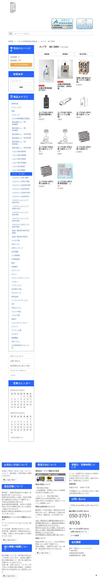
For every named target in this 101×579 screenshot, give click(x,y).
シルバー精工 (16, 311)
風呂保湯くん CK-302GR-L (19, 143)
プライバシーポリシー (21, 370)
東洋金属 (14, 297)
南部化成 (14, 103)
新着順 (65, 54)
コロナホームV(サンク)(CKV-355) (20, 226)
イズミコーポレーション (20, 278)
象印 (13, 263)
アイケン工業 (16, 330)
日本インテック (17, 248)
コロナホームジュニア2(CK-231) (20, 201)
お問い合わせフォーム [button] (79, 532)
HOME (10, 41)
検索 (21, 87)
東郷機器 (14, 338)
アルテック (15, 115)
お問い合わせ (21, 361)
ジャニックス (16, 107)
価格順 (46, 54)
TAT (12, 304)
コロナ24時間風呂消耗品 (20, 118)
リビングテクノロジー (19, 323)
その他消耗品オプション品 (20, 346)
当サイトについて (21, 356)
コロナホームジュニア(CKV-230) (20, 219)
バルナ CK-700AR (18, 166)
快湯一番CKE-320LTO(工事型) (21, 232)
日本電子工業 (16, 289)
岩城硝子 (14, 267)
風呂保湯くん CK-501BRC (19, 129)
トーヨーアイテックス (19, 300)
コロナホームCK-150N (20, 178)
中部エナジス (16, 308)
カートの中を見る (21, 65)
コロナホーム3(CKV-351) (21, 193)
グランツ (14, 326)
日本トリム (15, 244)
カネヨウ (14, 334)
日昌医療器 (15, 259)
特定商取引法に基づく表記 (21, 366)
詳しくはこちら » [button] (9, 480)
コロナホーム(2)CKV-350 (21, 185)
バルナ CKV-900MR (19, 155)
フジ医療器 (15, 255)
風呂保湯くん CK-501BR (21, 134)
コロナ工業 (15, 315)
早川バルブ (15, 341)
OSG (13, 111)
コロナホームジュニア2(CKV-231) (20, 207)
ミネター (14, 282)
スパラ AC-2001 (18, 174)
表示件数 (84, 54)
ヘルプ (21, 375)
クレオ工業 (15, 240)
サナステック (16, 293)
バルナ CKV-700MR (19, 163)
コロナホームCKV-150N (20, 181)
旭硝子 (13, 319)
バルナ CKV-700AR (19, 159)
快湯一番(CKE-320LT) (20, 237)
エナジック (15, 270)
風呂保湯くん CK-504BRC (19, 123)
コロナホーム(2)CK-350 (20, 189)
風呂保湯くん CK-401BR (21, 148)
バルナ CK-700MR (18, 170)
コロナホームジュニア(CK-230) (20, 213)
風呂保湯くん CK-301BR (21, 138)
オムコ (13, 274)
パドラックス (16, 285)
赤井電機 (14, 252)
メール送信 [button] (75, 535)
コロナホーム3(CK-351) (20, 196)
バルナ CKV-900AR (19, 151)
